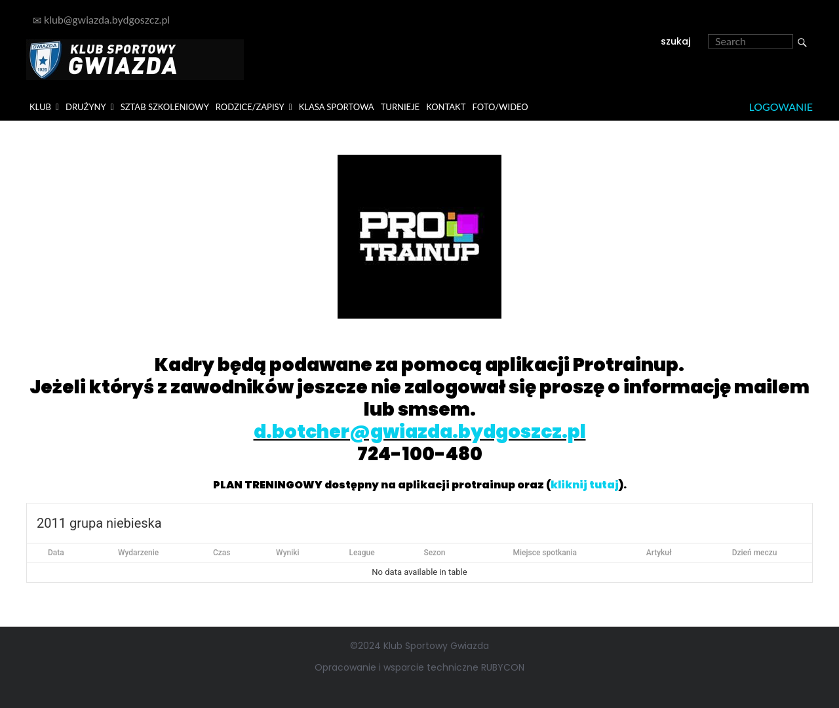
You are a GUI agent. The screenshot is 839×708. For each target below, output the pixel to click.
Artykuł (659, 552)
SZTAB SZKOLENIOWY (165, 107)
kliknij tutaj (585, 484)
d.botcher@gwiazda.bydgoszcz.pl (420, 431)
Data (56, 552)
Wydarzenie (138, 552)
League (361, 552)
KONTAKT (445, 107)
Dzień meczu (754, 552)
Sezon (434, 552)
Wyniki (288, 552)
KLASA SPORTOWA (336, 107)
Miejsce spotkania (545, 552)
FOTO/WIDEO (500, 107)
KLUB (40, 107)
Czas (222, 552)
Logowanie (781, 106)
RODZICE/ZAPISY (250, 107)
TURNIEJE (400, 107)
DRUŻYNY (86, 107)
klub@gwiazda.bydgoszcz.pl (101, 19)
